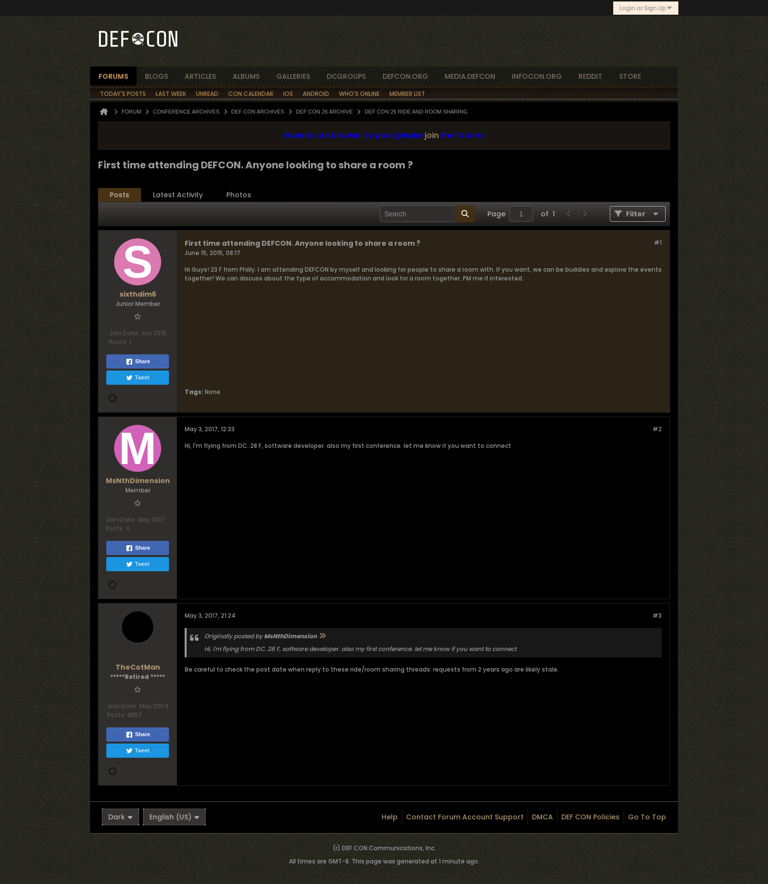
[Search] (427, 214)
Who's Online (359, 94)
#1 (658, 242)
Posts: (118, 342)
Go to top (647, 817)
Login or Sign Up (646, 8)
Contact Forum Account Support (465, 817)
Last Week (171, 94)
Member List (407, 94)
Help (390, 817)
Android (316, 94)
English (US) (174, 817)
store (630, 76)
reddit (590, 76)
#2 (657, 429)
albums (246, 76)
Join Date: (124, 333)
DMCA (542, 817)
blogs (156, 76)
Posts (119, 195)
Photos (238, 195)
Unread (207, 94)
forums (113, 76)
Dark (120, 817)
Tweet (137, 377)
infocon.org (537, 76)
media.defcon (470, 76)
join (432, 135)
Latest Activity (178, 195)
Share (137, 362)
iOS (288, 94)
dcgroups (346, 76)
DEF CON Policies (590, 817)
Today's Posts (123, 94)
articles (200, 76)
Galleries (293, 76)
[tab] (119, 195)
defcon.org (405, 76)
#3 (657, 615)
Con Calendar (250, 94)
